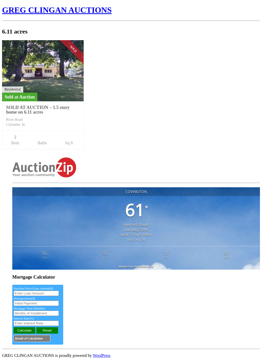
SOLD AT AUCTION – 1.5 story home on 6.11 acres (38, 110)
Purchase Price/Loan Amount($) (33, 288)
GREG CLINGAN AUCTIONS (57, 10)
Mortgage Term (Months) (29, 308)
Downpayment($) (24, 298)
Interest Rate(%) (24, 318)
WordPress (102, 355)
